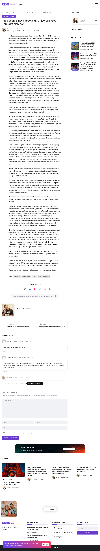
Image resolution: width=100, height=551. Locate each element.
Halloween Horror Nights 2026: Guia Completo (12, 483)
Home (3, 13)
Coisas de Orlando (12, 29)
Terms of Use (20, 545)
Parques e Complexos (13, 13)
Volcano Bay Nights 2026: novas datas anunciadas (88, 54)
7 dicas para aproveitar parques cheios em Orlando (37, 528)
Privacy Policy (9, 545)
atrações (17, 276)
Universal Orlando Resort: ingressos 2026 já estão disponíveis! (86, 470)
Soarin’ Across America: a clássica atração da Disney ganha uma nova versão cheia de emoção (61, 470)
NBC (35, 276)
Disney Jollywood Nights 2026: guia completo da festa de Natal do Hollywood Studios (88, 65)
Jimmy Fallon (26, 276)
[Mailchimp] (87, 533)
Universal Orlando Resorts (29, 13)
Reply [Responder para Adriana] (5, 351)
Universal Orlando (43, 13)
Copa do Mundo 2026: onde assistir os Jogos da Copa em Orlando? (88, 44)
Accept (45, 544)
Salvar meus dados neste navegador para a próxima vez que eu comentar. (27, 433)
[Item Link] (75, 46)
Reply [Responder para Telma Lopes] (5, 371)
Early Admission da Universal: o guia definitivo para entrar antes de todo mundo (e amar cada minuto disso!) (37, 471)
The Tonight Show (44, 276)
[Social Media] (58, 528)
